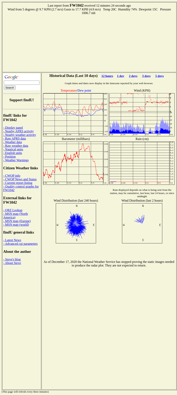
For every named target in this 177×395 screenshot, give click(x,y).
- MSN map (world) (16, 224)
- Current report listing (17, 183)
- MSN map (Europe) (17, 221)
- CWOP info (11, 175)
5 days (159, 76)
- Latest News (12, 240)
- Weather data (12, 142)
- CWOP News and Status (20, 179)
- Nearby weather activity (19, 135)
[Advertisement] (89, 43)
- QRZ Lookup (12, 210)
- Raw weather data (15, 145)
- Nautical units (13, 149)
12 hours (107, 76)
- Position (9, 156)
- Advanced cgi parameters (20, 243)
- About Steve (12, 263)
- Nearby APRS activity (18, 131)
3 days (146, 76)
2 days (133, 76)
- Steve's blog (12, 259)
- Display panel (13, 127)
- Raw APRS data (14, 138)
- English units (12, 153)
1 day (120, 76)
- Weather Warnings (16, 160)
